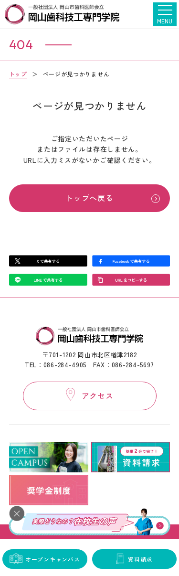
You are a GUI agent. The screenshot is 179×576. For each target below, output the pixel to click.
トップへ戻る (89, 197)
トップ (18, 74)
